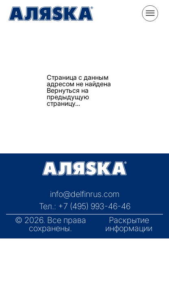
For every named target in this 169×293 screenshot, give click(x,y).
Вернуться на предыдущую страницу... (68, 96)
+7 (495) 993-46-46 (94, 206)
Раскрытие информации (128, 224)
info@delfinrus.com (84, 194)
